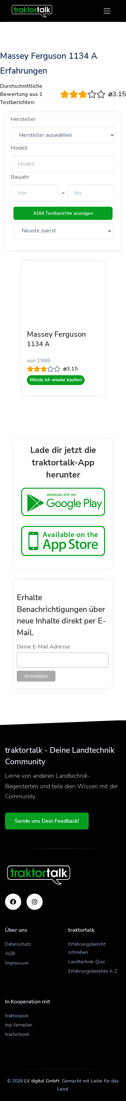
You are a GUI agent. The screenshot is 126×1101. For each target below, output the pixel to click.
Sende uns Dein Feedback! (47, 821)
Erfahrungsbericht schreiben (87, 948)
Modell (19, 148)
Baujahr (20, 177)
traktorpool (17, 1016)
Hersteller (23, 119)
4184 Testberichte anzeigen (63, 213)
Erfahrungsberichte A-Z (92, 971)
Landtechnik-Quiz (86, 961)
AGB (10, 953)
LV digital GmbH (41, 1081)
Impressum (17, 963)
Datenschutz (18, 944)
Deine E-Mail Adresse (43, 646)
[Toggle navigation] (107, 11)
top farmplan (18, 1025)
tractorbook (17, 1034)
